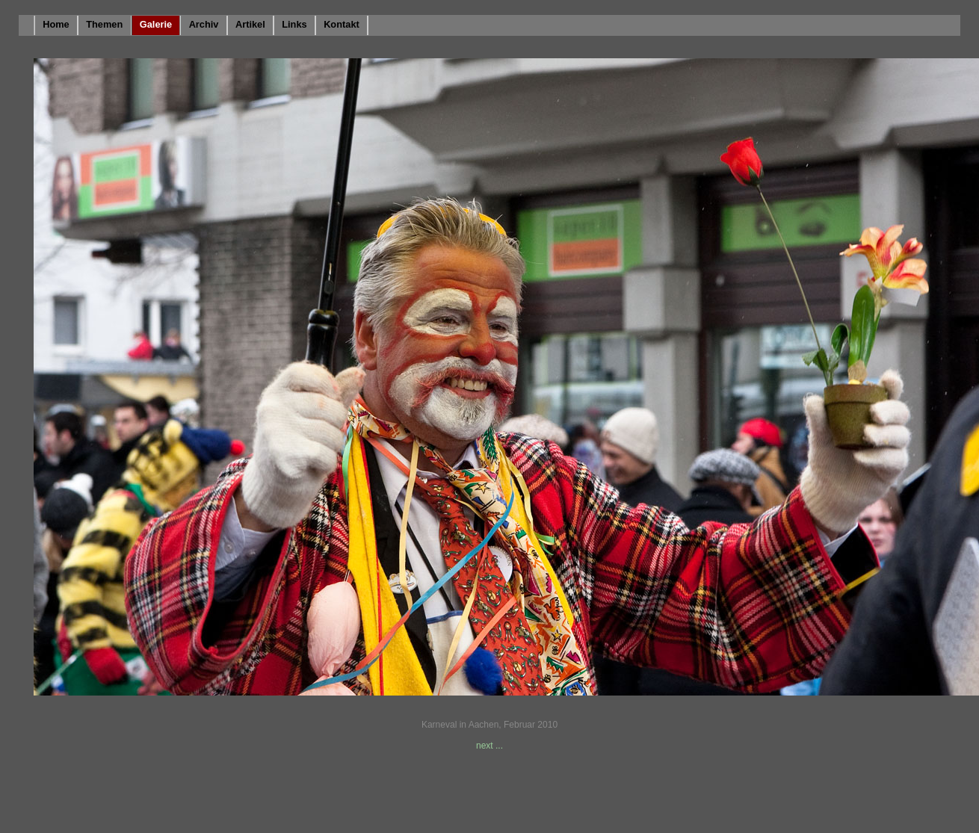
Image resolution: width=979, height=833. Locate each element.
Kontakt (341, 24)
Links (294, 24)
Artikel (250, 24)
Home (56, 24)
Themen (104, 24)
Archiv (204, 24)
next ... (489, 745)
